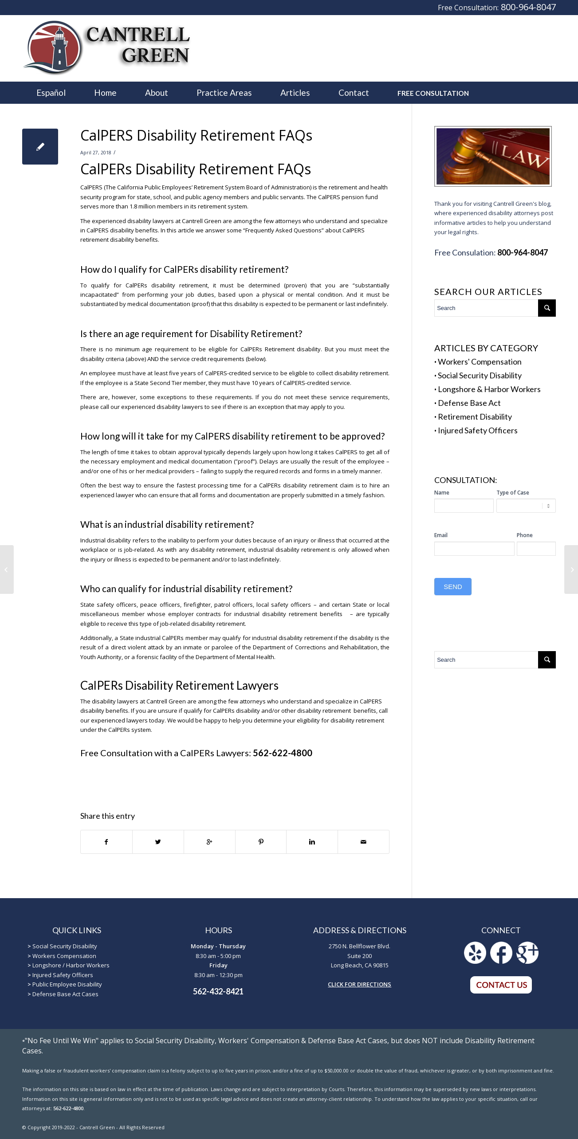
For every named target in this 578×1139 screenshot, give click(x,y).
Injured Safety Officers (478, 430)
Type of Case (512, 492)
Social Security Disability (480, 375)
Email (441, 535)
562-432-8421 (218, 991)
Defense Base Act (469, 403)
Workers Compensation (64, 956)
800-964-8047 (528, 7)
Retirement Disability (475, 416)
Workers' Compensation (480, 361)
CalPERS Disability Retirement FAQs (196, 135)
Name (441, 492)
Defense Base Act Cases (65, 994)
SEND (453, 586)
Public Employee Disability (67, 984)
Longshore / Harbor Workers (71, 965)
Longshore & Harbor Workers (489, 389)
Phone (525, 535)
